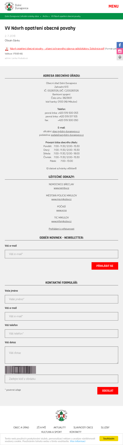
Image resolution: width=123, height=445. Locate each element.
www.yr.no (61, 210)
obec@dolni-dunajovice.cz (66, 131)
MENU (114, 6)
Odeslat (107, 390)
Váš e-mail (11, 245)
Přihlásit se (104, 265)
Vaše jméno (11, 290)
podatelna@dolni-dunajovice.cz (67, 135)
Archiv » (46, 16)
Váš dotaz (10, 342)
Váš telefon (11, 325)
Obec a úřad (21, 427)
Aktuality (60, 427)
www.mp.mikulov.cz (61, 199)
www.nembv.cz (61, 188)
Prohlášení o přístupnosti (61, 229)
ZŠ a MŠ (41, 427)
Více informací (77, 442)
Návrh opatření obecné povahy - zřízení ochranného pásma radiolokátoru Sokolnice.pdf (57, 48)
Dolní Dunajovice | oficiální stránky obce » (23, 16)
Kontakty (75, 432)
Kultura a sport (51, 432)
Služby (105, 427)
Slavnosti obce (83, 427)
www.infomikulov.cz (61, 221)
